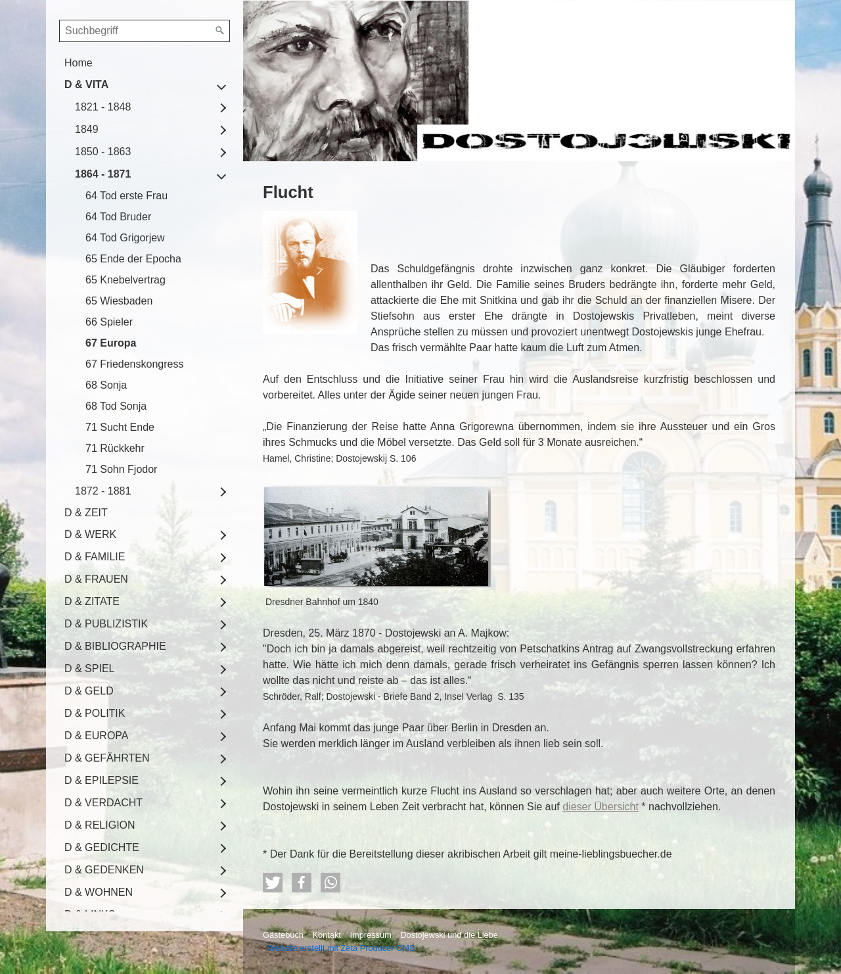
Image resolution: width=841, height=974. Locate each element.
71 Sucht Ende (119, 427)
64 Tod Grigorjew (125, 237)
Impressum (370, 935)
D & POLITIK (94, 713)
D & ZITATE (92, 601)
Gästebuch (283, 935)
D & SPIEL (89, 668)
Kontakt (326, 935)
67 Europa (110, 343)
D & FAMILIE (94, 556)
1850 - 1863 (103, 151)
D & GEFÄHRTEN (107, 758)
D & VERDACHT (103, 802)
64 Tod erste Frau (126, 195)
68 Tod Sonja (116, 406)
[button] (273, 882)
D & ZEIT (86, 512)
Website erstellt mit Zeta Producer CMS (341, 948)
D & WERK (90, 534)
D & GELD (89, 690)
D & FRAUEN (96, 579)
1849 (87, 129)
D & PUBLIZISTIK (106, 623)
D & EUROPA (96, 735)
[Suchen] (220, 31)
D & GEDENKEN (104, 869)
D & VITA (86, 84)
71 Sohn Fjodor (121, 469)
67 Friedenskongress (134, 364)
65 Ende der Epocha (133, 258)
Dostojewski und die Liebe (449, 935)
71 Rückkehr (115, 448)
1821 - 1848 (103, 106)
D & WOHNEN (98, 892)
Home (78, 62)
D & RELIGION (99, 825)
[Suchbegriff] (144, 31)
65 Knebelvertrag (125, 279)
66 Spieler (109, 322)
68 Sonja (106, 385)
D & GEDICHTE (101, 847)
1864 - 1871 (103, 174)
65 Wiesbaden (118, 300)
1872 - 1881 (103, 491)
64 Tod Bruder (118, 216)
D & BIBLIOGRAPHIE (115, 646)
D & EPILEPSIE (101, 780)
